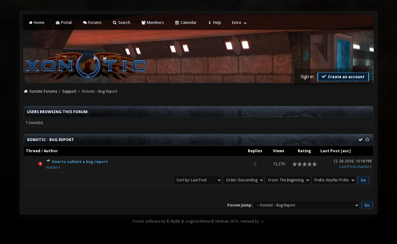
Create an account (342, 76)
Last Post (330, 151)
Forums (92, 22)
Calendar (185, 22)
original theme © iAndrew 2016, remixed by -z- (224, 221)
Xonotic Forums (43, 91)
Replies (255, 151)
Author (51, 151)
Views (278, 151)
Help (214, 22)
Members (152, 22)
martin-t (53, 167)
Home (36, 22)
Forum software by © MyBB (156, 221)
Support (69, 91)
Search (121, 22)
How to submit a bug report (80, 161)
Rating (304, 151)
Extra (236, 22)
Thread (33, 151)
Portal (63, 22)
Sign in (307, 76)
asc (345, 151)
